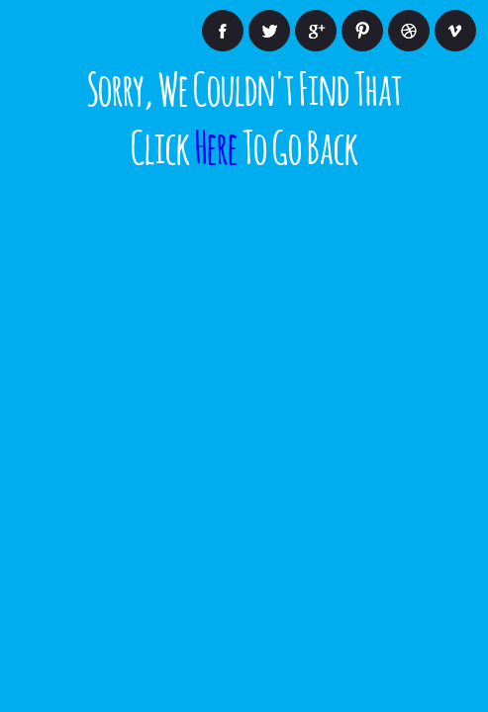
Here (216, 144)
